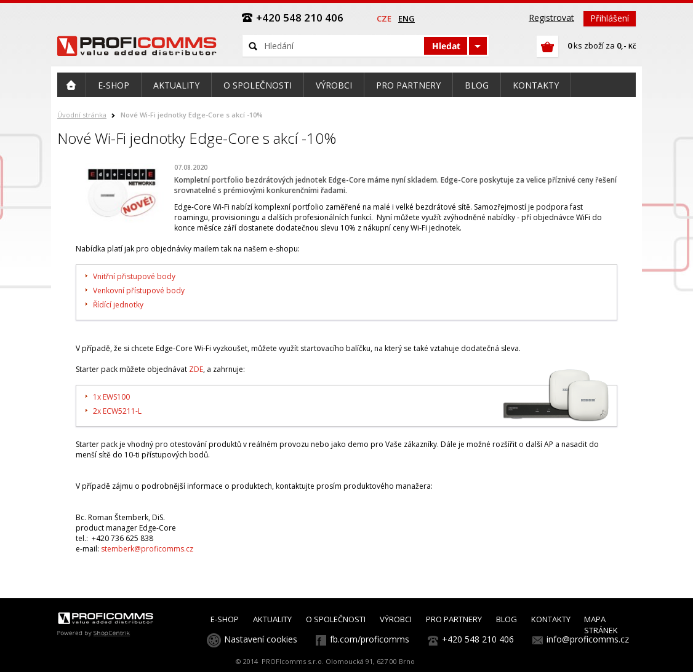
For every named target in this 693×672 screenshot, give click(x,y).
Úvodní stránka (81, 114)
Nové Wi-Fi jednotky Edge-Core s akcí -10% (192, 114)
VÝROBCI (396, 619)
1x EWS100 (111, 397)
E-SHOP (224, 619)
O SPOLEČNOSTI (336, 619)
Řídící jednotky (118, 304)
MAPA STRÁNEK (601, 625)
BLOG (506, 619)
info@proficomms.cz (588, 639)
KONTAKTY (551, 619)
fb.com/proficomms (369, 639)
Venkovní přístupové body (139, 290)
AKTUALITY (272, 619)
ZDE (196, 369)
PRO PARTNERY (454, 619)
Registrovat (551, 17)
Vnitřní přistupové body (134, 276)
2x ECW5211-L (117, 411)
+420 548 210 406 (478, 639)
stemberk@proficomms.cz (147, 549)
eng (406, 18)
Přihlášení (609, 18)
